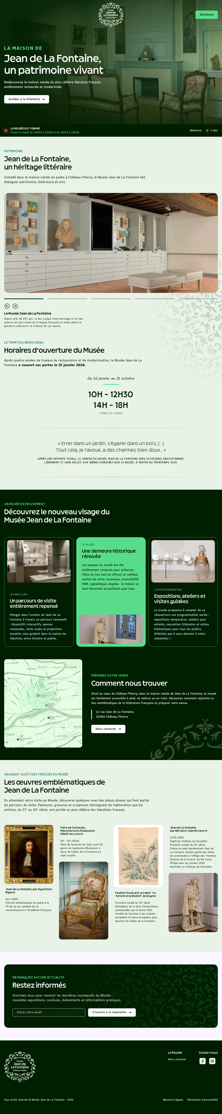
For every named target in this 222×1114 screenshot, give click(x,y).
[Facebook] (202, 1062)
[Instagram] (212, 1062)
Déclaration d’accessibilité (202, 1100)
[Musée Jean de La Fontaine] (20, 1067)
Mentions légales (173, 1100)
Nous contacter (177, 1059)
